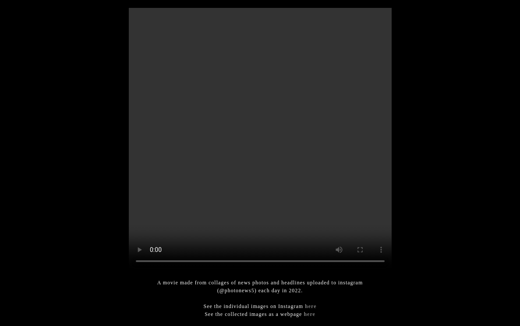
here (310, 306)
